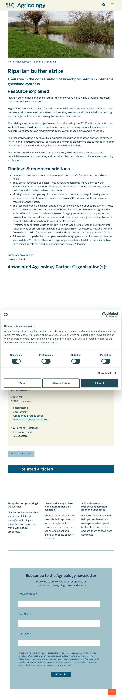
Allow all (100, 383)
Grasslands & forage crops (28, 416)
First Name (24, 614)
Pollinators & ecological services (31, 420)
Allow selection (61, 383)
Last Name (24, 634)
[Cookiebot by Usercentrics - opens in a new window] (104, 314)
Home (11, 62)
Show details (105, 373)
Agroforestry (20, 412)
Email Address (27, 594)
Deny (22, 383)
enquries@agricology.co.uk (59, 665)
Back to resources (21, 454)
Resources (23, 62)
